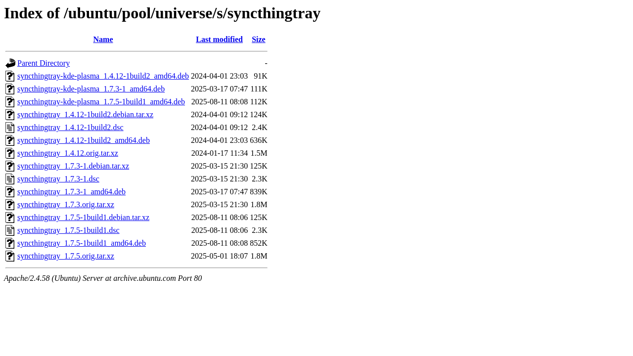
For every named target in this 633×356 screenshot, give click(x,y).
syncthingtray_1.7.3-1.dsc (58, 179)
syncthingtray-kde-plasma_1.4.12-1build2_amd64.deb (103, 76)
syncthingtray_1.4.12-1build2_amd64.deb (83, 140)
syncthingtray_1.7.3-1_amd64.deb (71, 191)
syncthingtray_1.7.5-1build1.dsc (68, 230)
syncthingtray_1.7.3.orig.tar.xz (65, 204)
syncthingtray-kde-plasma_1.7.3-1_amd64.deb (91, 89)
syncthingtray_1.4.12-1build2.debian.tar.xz (85, 114)
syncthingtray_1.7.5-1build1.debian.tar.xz (83, 217)
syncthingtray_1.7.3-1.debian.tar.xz (73, 166)
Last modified (219, 39)
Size (259, 39)
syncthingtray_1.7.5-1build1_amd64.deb (81, 243)
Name (103, 39)
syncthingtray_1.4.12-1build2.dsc (70, 127)
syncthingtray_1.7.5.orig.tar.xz (65, 256)
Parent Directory (43, 63)
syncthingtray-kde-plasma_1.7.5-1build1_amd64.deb (101, 101)
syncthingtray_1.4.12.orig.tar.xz (67, 153)
